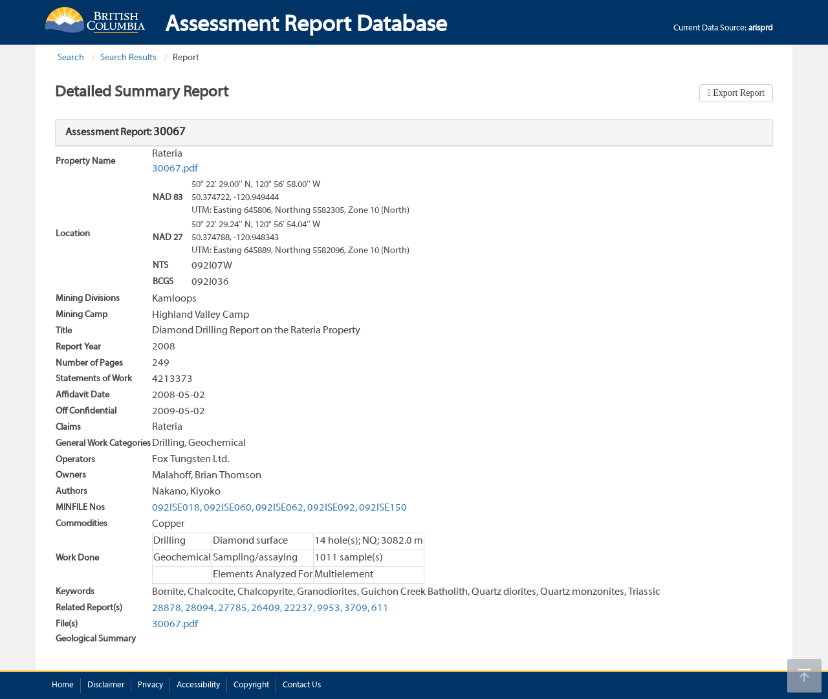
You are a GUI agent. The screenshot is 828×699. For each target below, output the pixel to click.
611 (380, 608)
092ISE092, (332, 508)
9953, (329, 608)
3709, (356, 608)
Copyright (251, 685)
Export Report (738, 93)
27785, (233, 608)
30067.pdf (175, 169)
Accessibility (198, 685)
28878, (167, 608)
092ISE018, (177, 508)
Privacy (150, 685)
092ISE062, (280, 508)
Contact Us (302, 685)
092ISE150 (383, 508)
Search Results (128, 58)
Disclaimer (105, 685)
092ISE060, (229, 508)
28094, (200, 608)
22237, (299, 608)
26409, (266, 608)
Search (71, 58)
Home (63, 685)
